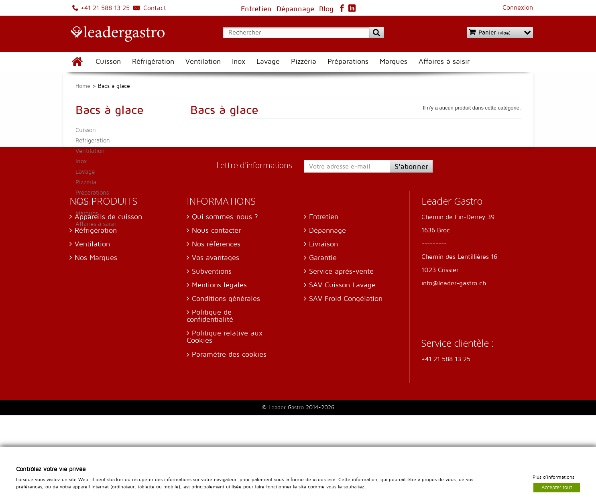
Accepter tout (556, 487)
